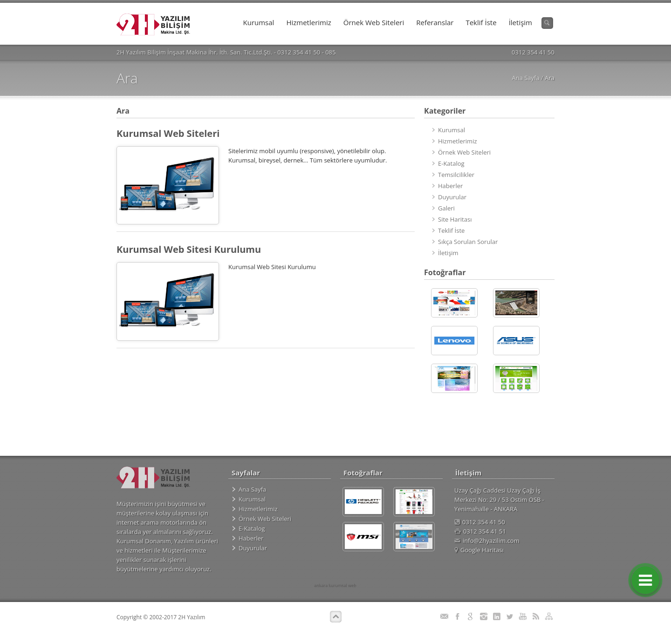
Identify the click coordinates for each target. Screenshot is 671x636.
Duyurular (452, 197)
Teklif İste (481, 22)
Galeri (446, 208)
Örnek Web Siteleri (373, 22)
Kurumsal (258, 22)
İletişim (520, 22)
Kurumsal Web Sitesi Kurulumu (188, 249)
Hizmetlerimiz (308, 22)
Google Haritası (479, 550)
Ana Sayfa (525, 78)
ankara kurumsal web (335, 585)
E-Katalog (451, 163)
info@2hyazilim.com (487, 540)
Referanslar (434, 22)
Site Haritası (455, 219)
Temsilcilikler (456, 174)
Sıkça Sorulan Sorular (468, 241)
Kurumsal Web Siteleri (167, 133)
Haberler (450, 186)
